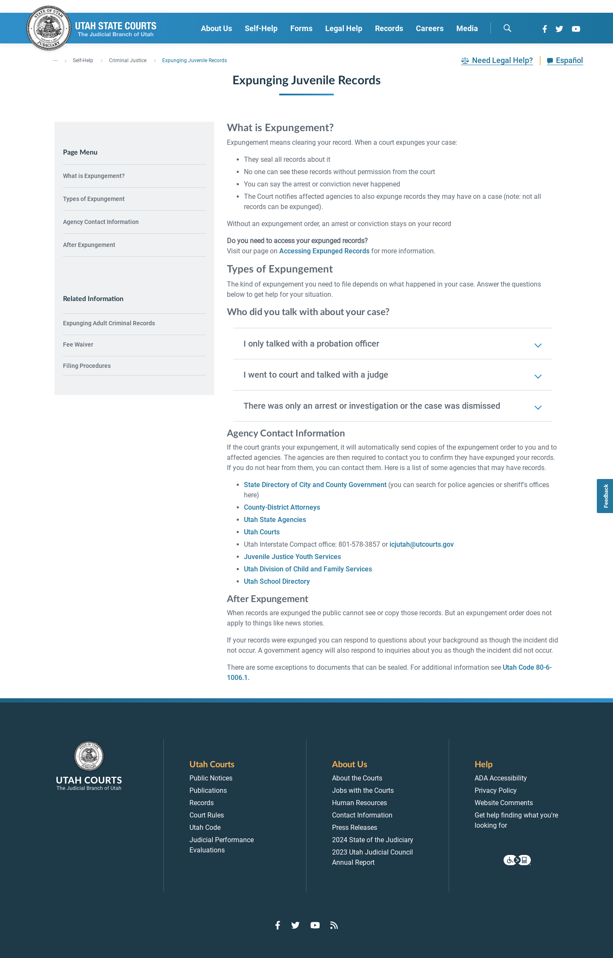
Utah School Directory (277, 581)
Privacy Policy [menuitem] (496, 790)
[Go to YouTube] (576, 29)
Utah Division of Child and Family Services (308, 569)
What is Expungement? (94, 175)
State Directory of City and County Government (315, 485)
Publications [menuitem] (208, 790)
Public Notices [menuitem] (210, 778)
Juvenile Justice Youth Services (292, 557)
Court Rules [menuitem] (206, 815)
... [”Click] (55, 59)
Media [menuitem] (467, 28)
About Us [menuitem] (216, 28)
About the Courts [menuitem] (357, 778)
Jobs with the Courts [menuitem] (363, 790)
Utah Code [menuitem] (205, 827)
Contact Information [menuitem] (362, 815)
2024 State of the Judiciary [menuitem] (372, 840)
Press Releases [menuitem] (354, 827)
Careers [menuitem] (430, 28)
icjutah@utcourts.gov (422, 544)
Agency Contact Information (101, 221)
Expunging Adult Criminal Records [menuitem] (109, 323)
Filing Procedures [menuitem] (87, 365)
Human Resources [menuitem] (359, 803)
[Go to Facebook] (544, 29)
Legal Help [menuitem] (343, 28)
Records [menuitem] (389, 28)
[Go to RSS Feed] (334, 925)
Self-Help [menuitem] (261, 28)
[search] (507, 28)
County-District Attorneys (282, 507)
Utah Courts (262, 532)
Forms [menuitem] (301, 28)
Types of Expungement (94, 198)
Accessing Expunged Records (324, 251)
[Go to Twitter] (559, 29)
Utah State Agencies (275, 520)
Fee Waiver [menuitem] (78, 344)
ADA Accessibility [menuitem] (501, 778)
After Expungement (89, 244)
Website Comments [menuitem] (504, 803)
